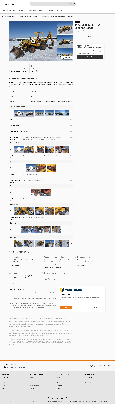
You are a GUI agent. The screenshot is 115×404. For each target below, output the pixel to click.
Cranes (59, 393)
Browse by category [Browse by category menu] (9, 10)
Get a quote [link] (66, 307)
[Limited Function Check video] (71, 156)
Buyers (31, 377)
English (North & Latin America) (15, 367)
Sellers (31, 380)
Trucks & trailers (61, 383)
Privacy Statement (12, 401)
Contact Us (107, 366)
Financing (51, 10)
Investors (4, 383)
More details (81, 265)
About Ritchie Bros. (6, 377)
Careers (3, 385)
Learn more (98, 308)
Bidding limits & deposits (35, 385)
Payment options (17, 283)
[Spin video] (71, 119)
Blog (3, 388)
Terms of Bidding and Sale (52, 267)
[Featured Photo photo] (71, 125)
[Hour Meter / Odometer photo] (71, 137)
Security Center (5, 391)
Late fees (20, 278)
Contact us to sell (89, 383)
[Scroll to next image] (72, 113)
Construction (60, 377)
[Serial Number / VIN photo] (71, 131)
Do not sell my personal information (35, 401)
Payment (32, 388)
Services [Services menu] (43, 10)
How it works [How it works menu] (32, 10)
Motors (59, 388)
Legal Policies (21, 401)
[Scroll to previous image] (11, 113)
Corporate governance (7, 380)
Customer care (88, 377)
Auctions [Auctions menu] (22, 10)
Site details (15, 265)
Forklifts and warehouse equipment (66, 391)
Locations (59, 10)
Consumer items (61, 380)
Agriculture (60, 385)
